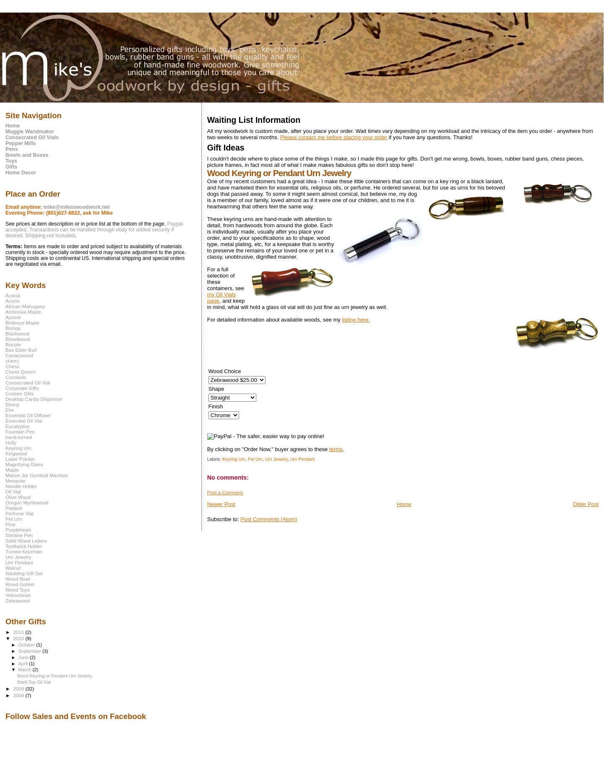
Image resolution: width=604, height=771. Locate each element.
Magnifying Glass (24, 464)
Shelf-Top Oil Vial (34, 682)
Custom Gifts (19, 393)
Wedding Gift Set (23, 573)
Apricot (13, 317)
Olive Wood (18, 497)
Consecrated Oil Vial (27, 382)
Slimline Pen (19, 535)
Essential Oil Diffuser (28, 415)
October (27, 644)
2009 (19, 688)
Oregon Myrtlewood (26, 502)
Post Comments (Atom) (268, 519)
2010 (19, 638)
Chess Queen (20, 371)
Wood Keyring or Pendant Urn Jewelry (54, 675)
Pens (11, 149)
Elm (9, 410)
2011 (19, 632)
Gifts (11, 167)
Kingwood (16, 453)
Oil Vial (13, 491)
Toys (11, 161)
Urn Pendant (302, 459)
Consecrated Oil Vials (32, 137)
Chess (12, 366)
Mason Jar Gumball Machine (36, 475)
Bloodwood (17, 339)
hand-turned (18, 437)
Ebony (12, 404)
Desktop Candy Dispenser (33, 399)
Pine (10, 524)
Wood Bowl (17, 578)
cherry (12, 360)
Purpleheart (18, 529)
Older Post (586, 504)
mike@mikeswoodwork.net (77, 207)
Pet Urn (255, 459)
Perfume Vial (19, 513)
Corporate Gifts (22, 388)
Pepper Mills (20, 143)
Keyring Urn (233, 459)
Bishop (13, 328)
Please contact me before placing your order (333, 137)
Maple (12, 469)
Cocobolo (15, 377)
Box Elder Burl (21, 350)
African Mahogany (25, 306)
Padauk (13, 508)
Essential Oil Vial (23, 420)
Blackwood (17, 333)
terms (336, 449)
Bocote (13, 344)
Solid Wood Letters (26, 540)
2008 (19, 695)
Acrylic (12, 301)
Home (404, 504)
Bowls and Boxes (26, 155)
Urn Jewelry (276, 459)
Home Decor (20, 173)
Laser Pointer (20, 459)
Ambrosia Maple (23, 311)
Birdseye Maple (22, 322)
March (25, 669)
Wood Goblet (19, 584)
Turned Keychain (23, 551)
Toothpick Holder (23, 546)
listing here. (356, 320)
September (30, 651)
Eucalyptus (17, 426)
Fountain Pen (20, 431)
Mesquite (15, 480)
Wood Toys (17, 589)
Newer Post (221, 504)
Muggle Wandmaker (29, 132)
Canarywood (19, 355)
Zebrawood (17, 600)
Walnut (13, 568)
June (24, 657)
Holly (10, 442)
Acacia (12, 295)
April (23, 663)
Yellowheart (18, 595)
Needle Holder (21, 486)
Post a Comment (225, 492)
